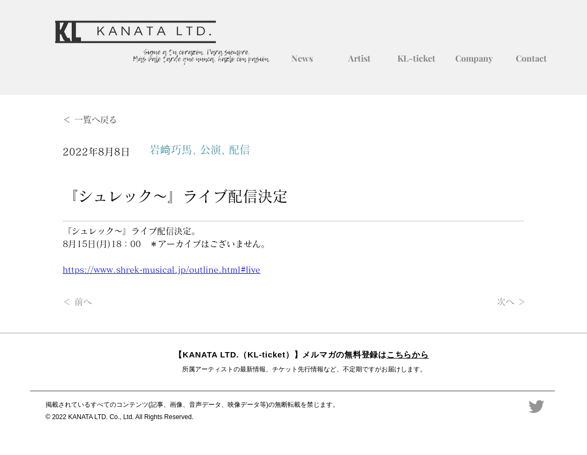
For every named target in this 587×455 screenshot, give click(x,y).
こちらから (408, 354)
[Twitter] (536, 406)
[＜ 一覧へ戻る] (98, 120)
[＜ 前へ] (98, 302)
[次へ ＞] (499, 302)
